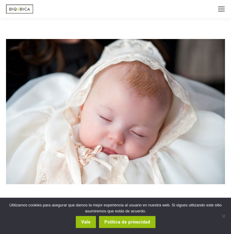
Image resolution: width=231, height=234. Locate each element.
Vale (86, 222)
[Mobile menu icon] (221, 9)
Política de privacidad (127, 222)
